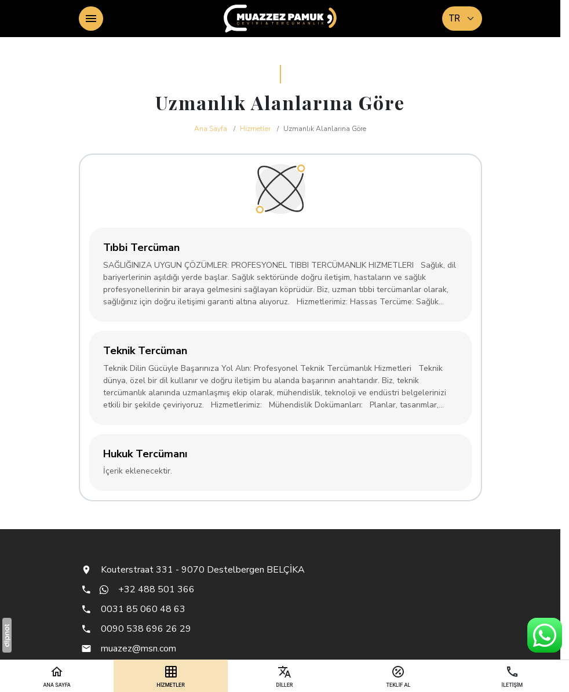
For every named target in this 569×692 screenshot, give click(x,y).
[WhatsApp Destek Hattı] (544, 635)
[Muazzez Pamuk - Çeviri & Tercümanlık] (280, 18)
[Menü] (91, 18)
